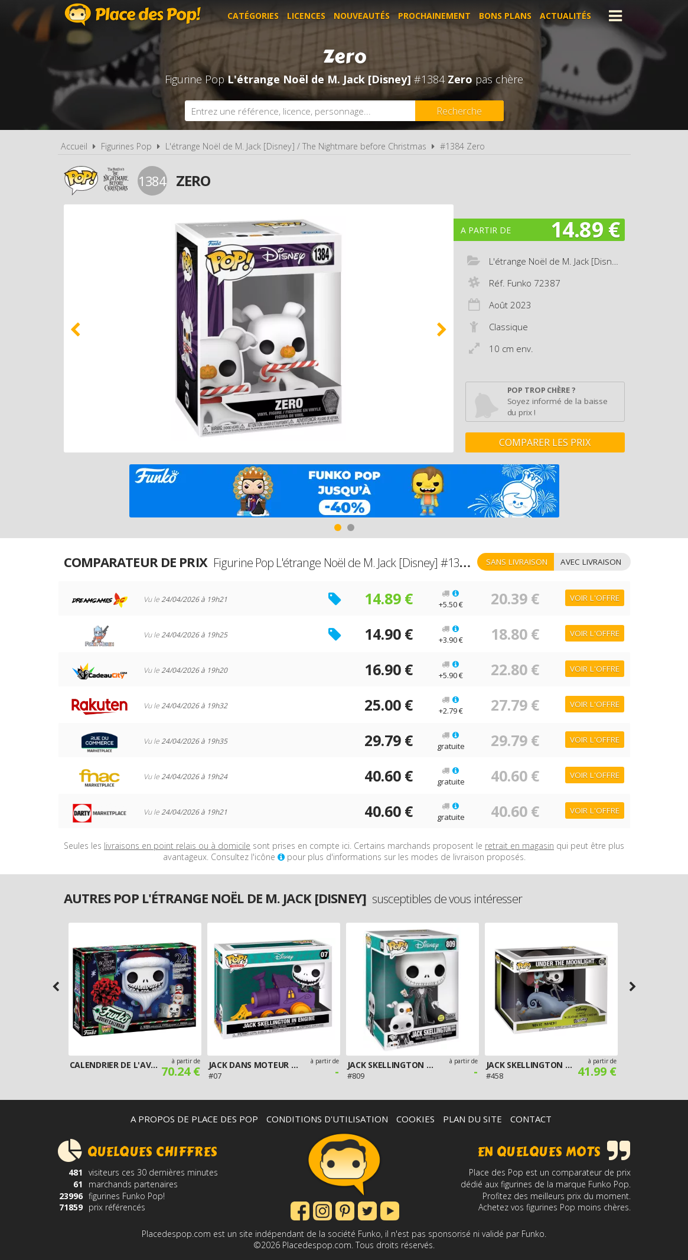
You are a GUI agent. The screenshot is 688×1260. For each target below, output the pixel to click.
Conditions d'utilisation (327, 1119)
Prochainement (434, 15)
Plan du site (472, 1119)
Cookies (415, 1119)
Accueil (74, 146)
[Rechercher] (459, 110)
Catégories (253, 15)
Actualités (565, 15)
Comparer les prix (545, 442)
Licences (306, 15)
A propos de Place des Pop (194, 1119)
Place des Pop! (133, 14)
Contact (531, 1119)
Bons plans (505, 15)
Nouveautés (362, 15)
